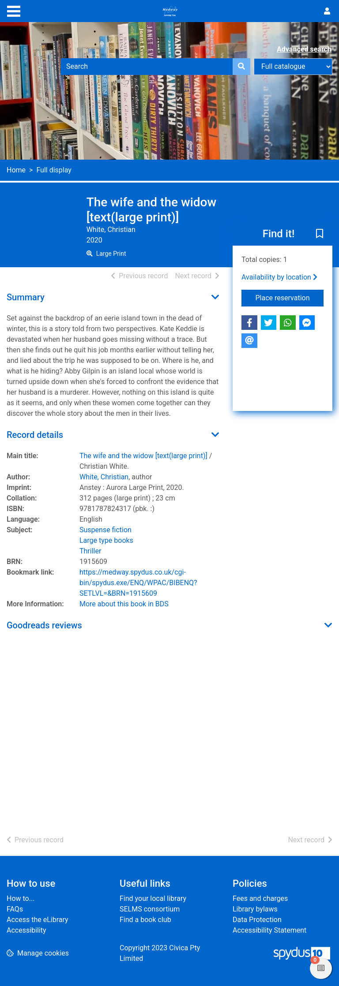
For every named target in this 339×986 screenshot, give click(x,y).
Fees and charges (260, 898)
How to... (20, 898)
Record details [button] (35, 435)
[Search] (241, 66)
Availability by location (279, 277)
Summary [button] (26, 297)
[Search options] (293, 66)
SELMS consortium (150, 909)
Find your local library (153, 898)
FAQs (15, 909)
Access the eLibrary (37, 919)
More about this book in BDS (124, 604)
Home (16, 170)
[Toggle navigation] (13, 10)
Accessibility (26, 930)
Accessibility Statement (269, 930)
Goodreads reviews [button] (44, 625)
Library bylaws (255, 909)
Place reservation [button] (290, 297)
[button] (320, 234)
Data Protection (257, 919)
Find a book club (145, 919)
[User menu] (327, 11)
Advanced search (304, 49)
